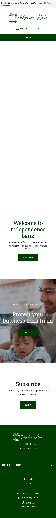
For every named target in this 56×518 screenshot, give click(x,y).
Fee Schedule (28, 484)
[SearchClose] (38, 28)
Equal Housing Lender (29, 498)
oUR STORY (28, 258)
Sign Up (28, 405)
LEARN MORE (28, 332)
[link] (28, 503)
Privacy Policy (28, 479)
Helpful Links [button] (12, 465)
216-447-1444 (31, 448)
